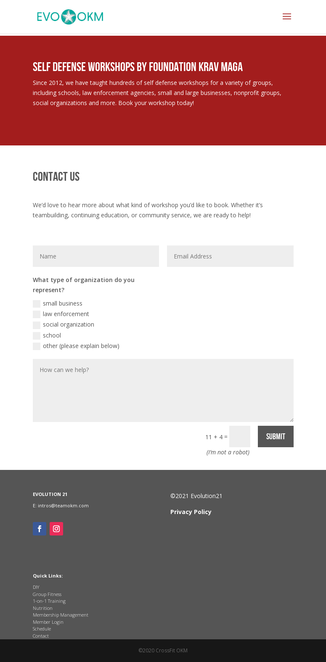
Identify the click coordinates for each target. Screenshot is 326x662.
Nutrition (43, 608)
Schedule (42, 628)
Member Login (48, 622)
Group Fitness (47, 594)
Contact (41, 636)
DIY (36, 587)
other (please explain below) (76, 346)
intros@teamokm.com (63, 505)
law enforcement (61, 314)
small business (57, 303)
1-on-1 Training (49, 601)
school (47, 335)
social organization (63, 324)
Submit (275, 437)
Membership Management (60, 615)
